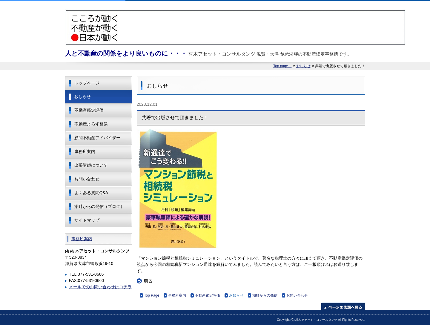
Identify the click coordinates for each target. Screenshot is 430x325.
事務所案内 (177, 295)
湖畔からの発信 (264, 295)
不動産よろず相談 (91, 124)
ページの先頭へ (343, 306)
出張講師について (91, 165)
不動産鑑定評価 (207, 295)
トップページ (86, 83)
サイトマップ (86, 220)
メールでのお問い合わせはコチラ (100, 286)
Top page (282, 66)
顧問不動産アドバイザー (97, 137)
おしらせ (303, 66)
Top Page (151, 295)
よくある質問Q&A (91, 192)
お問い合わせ (297, 295)
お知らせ (236, 295)
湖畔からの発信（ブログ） (99, 206)
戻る (144, 281)
